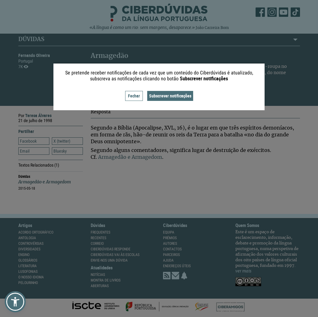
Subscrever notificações (170, 96)
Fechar (134, 96)
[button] (15, 302)
